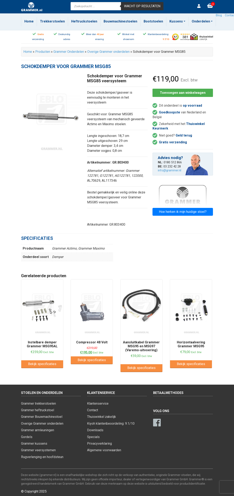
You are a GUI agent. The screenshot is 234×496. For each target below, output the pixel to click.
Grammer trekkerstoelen (38, 403)
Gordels (26, 437)
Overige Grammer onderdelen (108, 52)
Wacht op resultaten (142, 6)
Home (29, 21)
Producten (42, 52)
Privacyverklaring (99, 443)
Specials (93, 437)
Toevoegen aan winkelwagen (183, 93)
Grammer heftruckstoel (37, 410)
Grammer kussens (34, 443)
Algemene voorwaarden (104, 450)
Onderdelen (201, 21)
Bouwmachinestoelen (120, 21)
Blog (219, 15)
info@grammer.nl (169, 170)
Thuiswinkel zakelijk (101, 417)
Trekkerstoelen (52, 21)
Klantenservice (98, 403)
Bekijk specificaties (42, 364)
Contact (92, 410)
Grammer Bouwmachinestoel (41, 417)
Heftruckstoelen (84, 21)
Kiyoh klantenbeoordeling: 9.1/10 (111, 423)
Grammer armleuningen (37, 430)
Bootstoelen (153, 21)
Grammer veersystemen (38, 450)
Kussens (176, 21)
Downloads (95, 430)
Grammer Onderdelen (68, 52)
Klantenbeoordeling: (158, 34)
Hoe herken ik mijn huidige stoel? (183, 212)
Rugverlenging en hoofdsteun (42, 457)
